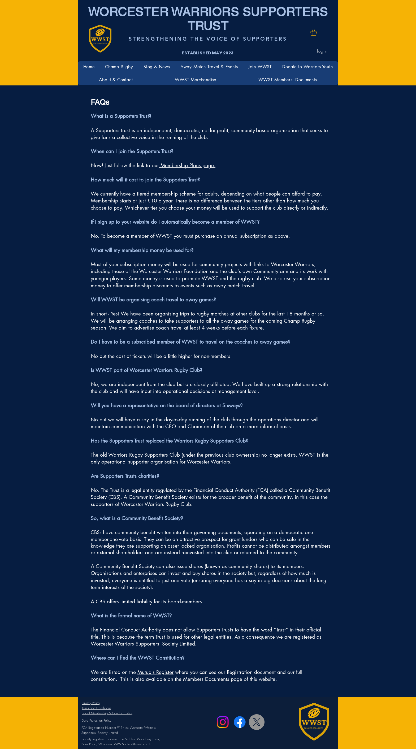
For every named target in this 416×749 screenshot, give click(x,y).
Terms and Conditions (96, 708)
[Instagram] (223, 722)
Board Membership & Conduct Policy (107, 713)
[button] (317, 32)
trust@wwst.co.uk (139, 744)
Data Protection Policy (96, 720)
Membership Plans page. (187, 165)
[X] (257, 722)
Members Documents (206, 679)
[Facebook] (240, 722)
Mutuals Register (155, 672)
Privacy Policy (91, 703)
